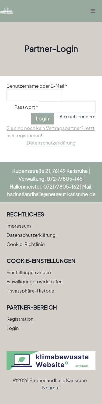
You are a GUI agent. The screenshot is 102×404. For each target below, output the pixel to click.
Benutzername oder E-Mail (37, 86)
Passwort (26, 107)
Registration (20, 319)
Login (42, 118)
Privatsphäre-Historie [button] (30, 291)
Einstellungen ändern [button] (29, 272)
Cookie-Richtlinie (26, 244)
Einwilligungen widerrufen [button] (35, 281)
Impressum (19, 226)
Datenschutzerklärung (51, 143)
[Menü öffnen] (93, 10)
